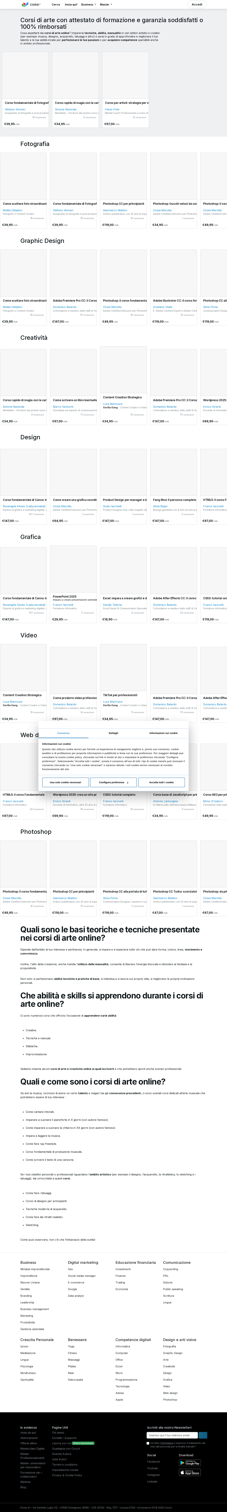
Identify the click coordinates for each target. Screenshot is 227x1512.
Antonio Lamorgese (165, 801)
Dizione (167, 1282)
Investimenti (123, 1269)
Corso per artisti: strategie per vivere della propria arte (142, 103)
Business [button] (87, 4)
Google (72, 1289)
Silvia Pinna (210, 307)
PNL (166, 1275)
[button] (46, 4)
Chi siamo (58, 1432)
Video (166, 1386)
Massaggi (74, 1359)
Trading (120, 1282)
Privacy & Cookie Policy (67, 1475)
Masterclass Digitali (32, 1448)
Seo (70, 1269)
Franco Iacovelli (213, 506)
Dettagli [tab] (113, 733)
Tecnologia (122, 1386)
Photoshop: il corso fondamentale (126, 300)
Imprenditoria (28, 1275)
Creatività (169, 1366)
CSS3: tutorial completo (119, 794)
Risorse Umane (30, 1282)
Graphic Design (172, 1353)
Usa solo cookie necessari (65, 782)
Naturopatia (75, 1379)
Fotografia (169, 1346)
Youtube (152, 1468)
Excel (119, 1366)
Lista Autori (59, 1459)
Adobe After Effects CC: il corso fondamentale (184, 598)
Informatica (123, 1346)
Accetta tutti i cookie (161, 782)
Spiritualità (27, 1379)
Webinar (25, 1482)
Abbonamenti (28, 1438)
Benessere (77, 1340)
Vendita (25, 1289)
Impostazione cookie (65, 1470)
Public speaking (173, 1289)
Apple (119, 1399)
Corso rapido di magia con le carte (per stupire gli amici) (93, 103)
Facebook (153, 1461)
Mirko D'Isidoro (213, 801)
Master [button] (105, 4)
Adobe (120, 1393)
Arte (166, 1359)
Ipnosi (24, 1346)
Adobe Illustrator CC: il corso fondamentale (182, 300)
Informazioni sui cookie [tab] (164, 733)
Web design (170, 1393)
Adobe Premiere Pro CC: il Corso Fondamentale (85, 300)
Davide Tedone (112, 604)
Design (167, 1373)
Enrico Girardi (211, 406)
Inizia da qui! (28, 1432)
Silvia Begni (160, 506)
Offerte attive (28, 1443)
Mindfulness (28, 1373)
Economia (122, 1289)
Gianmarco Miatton (115, 210)
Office (119, 1359)
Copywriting (170, 1269)
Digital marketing (83, 1262)
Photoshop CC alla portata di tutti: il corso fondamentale (141, 891)
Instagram (153, 1475)
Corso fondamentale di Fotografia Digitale (33, 103)
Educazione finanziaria (136, 1262)
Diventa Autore (61, 1454)
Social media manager (82, 1275)
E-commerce (76, 1282)
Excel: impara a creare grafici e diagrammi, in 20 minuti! (140, 598)
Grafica (167, 1379)
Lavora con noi (61, 1443)
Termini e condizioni (64, 1464)
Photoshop (170, 1399)
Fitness (72, 1353)
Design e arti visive (179, 1340)
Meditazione (28, 1353)
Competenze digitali (133, 1340)
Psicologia (26, 1366)
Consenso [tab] (63, 733)
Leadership (27, 1302)
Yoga (71, 1346)
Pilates (72, 1366)
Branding (26, 1295)
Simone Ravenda (65, 109)
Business (28, 1262)
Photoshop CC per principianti (123, 203)
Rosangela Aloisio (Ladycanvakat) (24, 506)
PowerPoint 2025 (64, 596)
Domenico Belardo (64, 307)
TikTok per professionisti (120, 695)
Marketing (26, 1315)
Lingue (167, 1302)
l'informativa (166, 1443)
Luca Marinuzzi (113, 404)
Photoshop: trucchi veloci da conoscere (180, 203)
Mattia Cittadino (12, 210)
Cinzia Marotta (162, 210)
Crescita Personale (37, 1340)
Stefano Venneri (15, 109)
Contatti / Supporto (64, 1438)
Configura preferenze (113, 782)
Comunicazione (177, 1262)
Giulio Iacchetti (112, 506)
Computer (122, 1353)
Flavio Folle (112, 109)
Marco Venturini (63, 406)
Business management (34, 1309)
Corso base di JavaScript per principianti (180, 794)
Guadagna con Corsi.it (66, 1448)
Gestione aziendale (32, 1329)
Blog (23, 1487)
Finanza (121, 1275)
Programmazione (126, 1379)
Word (119, 1373)
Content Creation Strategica (122, 397)
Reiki (71, 1373)
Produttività (27, 1322)
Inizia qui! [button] (71, 4)
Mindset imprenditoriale (35, 1269)
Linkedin (152, 1481)
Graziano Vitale (162, 307)
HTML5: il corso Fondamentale (23, 794)
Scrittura (168, 1295)
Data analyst (76, 1295)
